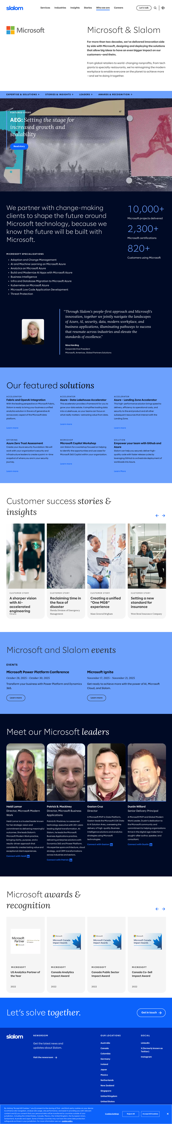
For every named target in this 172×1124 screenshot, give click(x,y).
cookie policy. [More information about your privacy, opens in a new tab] (67, 1121)
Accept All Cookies (150, 1114)
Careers (118, 8)
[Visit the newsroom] (45, 1057)
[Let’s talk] (144, 8)
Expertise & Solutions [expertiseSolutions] (23, 95)
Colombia (105, 1054)
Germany (105, 1059)
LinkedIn (145, 1043)
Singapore (106, 1091)
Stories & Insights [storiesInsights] (59, 95)
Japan (104, 1070)
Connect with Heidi (16, 856)
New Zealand (107, 1086)
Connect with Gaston (98, 844)
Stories (88, 8)
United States (108, 1102)
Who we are (103, 8)
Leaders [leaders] (86, 95)
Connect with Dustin (138, 844)
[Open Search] (155, 8)
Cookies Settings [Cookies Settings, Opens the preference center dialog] (112, 1114)
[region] (86, 1114)
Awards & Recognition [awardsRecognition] (115, 95)
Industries (60, 8)
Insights (75, 8)
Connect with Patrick (58, 860)
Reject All (131, 1114)
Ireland (104, 1064)
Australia (105, 1043)
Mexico (104, 1075)
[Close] (168, 1114)
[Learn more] (15, 698)
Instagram (146, 1057)
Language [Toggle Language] (163, 8)
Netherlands (107, 1080)
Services (45, 8)
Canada (105, 1048)
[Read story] (19, 146)
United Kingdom (109, 1096)
